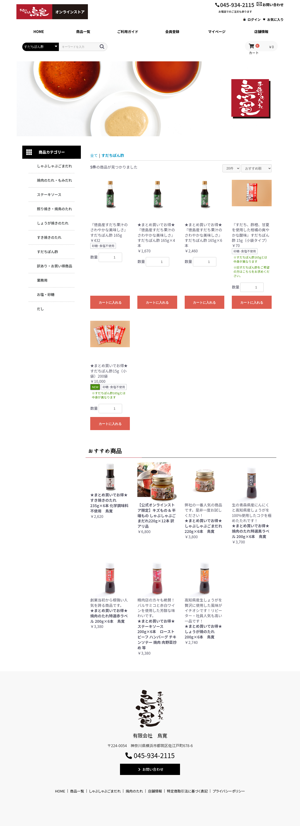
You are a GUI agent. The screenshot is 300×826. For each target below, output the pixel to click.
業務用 (42, 280)
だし (40, 308)
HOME (60, 791)
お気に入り (273, 19)
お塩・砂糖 (45, 294)
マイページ (217, 31)
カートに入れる (110, 302)
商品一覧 (83, 31)
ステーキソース (49, 194)
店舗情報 (261, 31)
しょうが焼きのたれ (52, 223)
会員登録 (172, 31)
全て (94, 155)
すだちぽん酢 (47, 251)
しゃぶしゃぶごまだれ (54, 165)
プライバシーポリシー (229, 791)
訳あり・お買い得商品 (54, 265)
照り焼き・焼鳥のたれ (54, 208)
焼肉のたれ (134, 791)
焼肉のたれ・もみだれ (54, 180)
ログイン (252, 19)
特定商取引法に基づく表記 (187, 791)
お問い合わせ (270, 4)
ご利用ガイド (127, 31)
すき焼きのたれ (49, 237)
